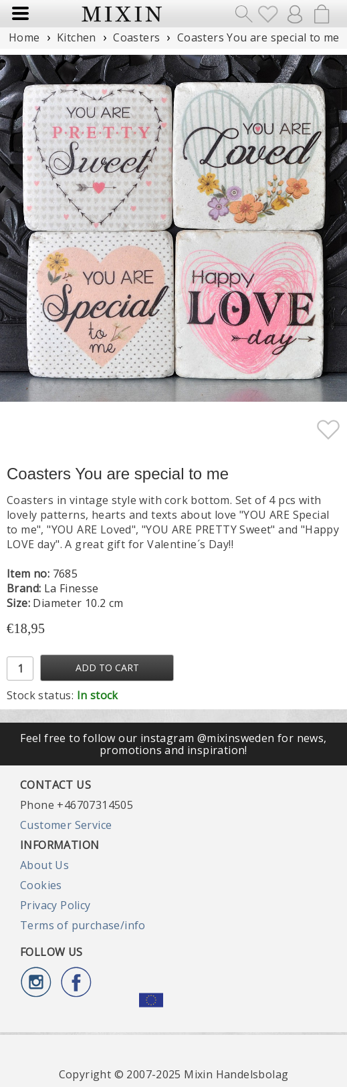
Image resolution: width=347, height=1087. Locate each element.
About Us (44, 865)
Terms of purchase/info (83, 925)
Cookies (41, 885)
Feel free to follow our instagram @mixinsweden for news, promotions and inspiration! (173, 744)
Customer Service (66, 825)
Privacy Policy (55, 905)
